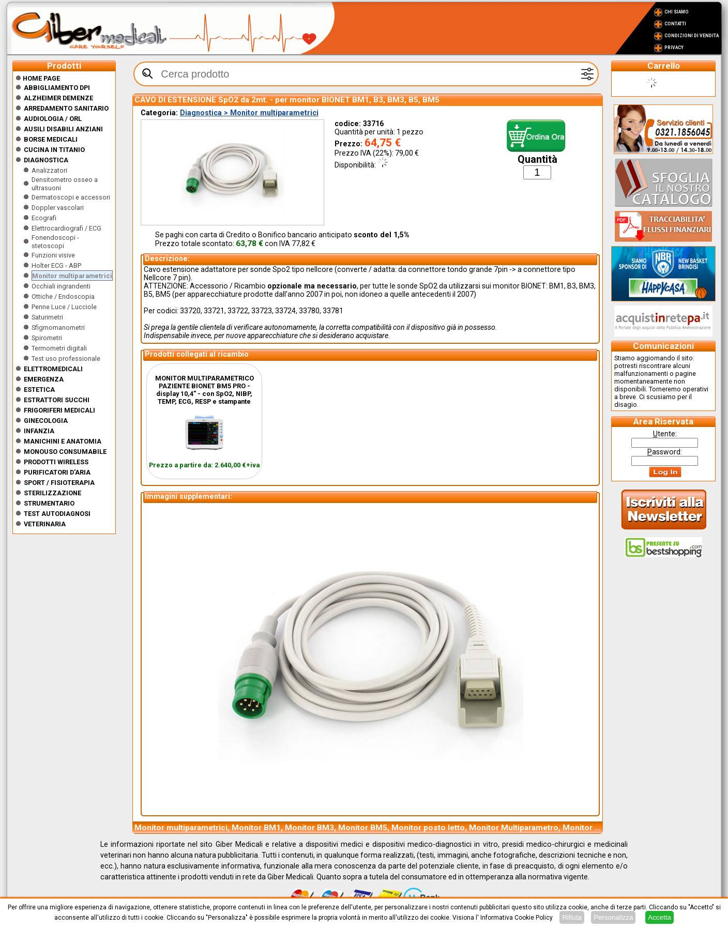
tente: (665, 434)
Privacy (674, 47)
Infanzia (39, 431)
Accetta (659, 917)
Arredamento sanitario (66, 108)
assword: (664, 452)
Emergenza (44, 379)
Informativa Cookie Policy (516, 917)
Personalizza (613, 917)
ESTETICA (39, 389)
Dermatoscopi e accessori (71, 197)
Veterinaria (45, 524)
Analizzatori (49, 170)
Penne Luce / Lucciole (64, 307)
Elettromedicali (53, 369)
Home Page (38, 78)
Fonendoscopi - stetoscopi (55, 242)
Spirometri (47, 338)
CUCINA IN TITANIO (54, 150)
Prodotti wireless (56, 462)
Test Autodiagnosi (57, 513)
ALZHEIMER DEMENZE (58, 98)
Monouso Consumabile (65, 451)
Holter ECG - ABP (56, 265)
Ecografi (44, 218)
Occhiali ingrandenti (61, 286)
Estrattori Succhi (56, 400)
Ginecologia (46, 420)
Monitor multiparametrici (72, 276)
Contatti (675, 23)
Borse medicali (51, 139)
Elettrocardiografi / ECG (66, 228)
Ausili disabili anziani (63, 129)
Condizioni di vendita (691, 35)
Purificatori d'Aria (57, 472)
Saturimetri (47, 317)
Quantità (537, 159)
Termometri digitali (59, 348)
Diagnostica (46, 160)
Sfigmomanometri (58, 327)
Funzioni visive (53, 255)
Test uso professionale (66, 358)
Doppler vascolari (58, 207)
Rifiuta (572, 917)
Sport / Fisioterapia (59, 482)
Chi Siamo (676, 11)
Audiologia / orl (53, 119)
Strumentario (49, 503)
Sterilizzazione (52, 493)
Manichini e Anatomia (62, 441)
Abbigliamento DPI (57, 88)
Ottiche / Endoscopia (63, 296)
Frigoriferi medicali (59, 410)
